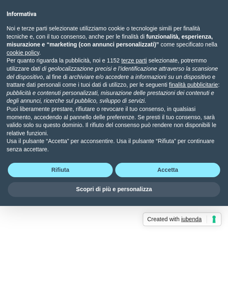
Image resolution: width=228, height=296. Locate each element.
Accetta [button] (167, 169)
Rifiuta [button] (60, 169)
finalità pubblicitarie (193, 84)
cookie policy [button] (23, 52)
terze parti (134, 60)
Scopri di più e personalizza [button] (114, 189)
